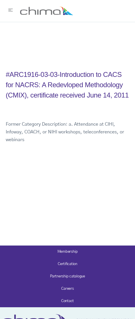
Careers (67, 289)
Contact (67, 301)
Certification (67, 264)
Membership (67, 252)
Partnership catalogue (67, 276)
